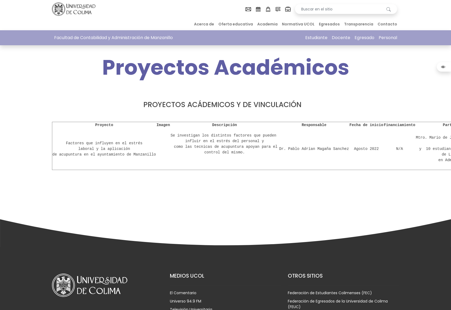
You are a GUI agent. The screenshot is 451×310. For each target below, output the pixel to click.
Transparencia (358, 24)
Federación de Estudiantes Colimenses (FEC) (330, 293)
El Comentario (183, 293)
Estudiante (316, 38)
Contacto (387, 24)
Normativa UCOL (298, 24)
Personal (388, 38)
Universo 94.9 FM (185, 301)
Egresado (364, 38)
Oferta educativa (235, 24)
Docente (341, 38)
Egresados (329, 24)
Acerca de (204, 24)
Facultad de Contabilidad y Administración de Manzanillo (113, 38)
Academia (267, 24)
